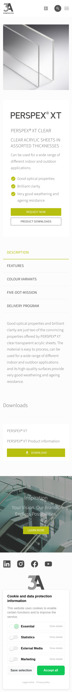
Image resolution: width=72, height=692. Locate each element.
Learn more (36, 530)
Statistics (28, 637)
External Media (32, 648)
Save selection (21, 670)
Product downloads (36, 221)
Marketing (28, 659)
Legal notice (28, 682)
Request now (36, 212)
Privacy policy (43, 682)
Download (36, 453)
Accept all (51, 670)
